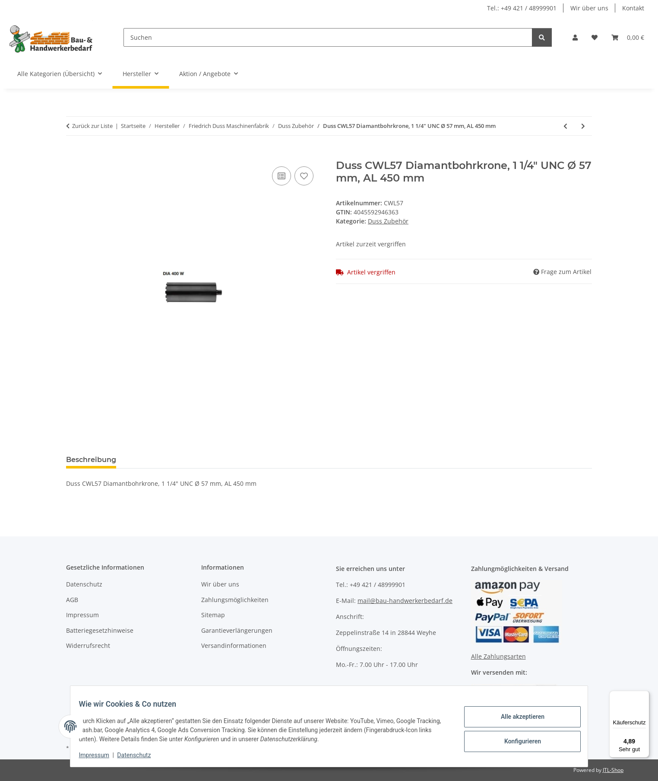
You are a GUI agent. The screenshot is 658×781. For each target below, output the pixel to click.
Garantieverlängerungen (236, 630)
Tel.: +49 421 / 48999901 (522, 8)
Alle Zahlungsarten (498, 656)
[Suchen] (327, 37)
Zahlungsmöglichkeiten (235, 600)
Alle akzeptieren (517, 717)
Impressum (99, 755)
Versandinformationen (233, 645)
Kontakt (633, 8)
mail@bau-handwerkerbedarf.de (404, 600)
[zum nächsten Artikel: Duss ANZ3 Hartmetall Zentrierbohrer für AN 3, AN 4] (583, 126)
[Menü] (644, 696)
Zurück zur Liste (92, 126)
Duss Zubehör (388, 221)
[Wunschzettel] (594, 37)
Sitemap (213, 615)
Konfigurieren (517, 739)
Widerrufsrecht (88, 645)
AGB (72, 600)
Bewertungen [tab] (155, 460)
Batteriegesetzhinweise (99, 630)
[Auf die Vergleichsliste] (281, 175)
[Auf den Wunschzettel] (303, 175)
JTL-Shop (613, 770)
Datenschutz (139, 755)
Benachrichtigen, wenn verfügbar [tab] (253, 460)
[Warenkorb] (627, 37)
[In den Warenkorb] (73, 154)
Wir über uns (589, 8)
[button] (575, 37)
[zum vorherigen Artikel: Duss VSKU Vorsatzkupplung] (565, 126)
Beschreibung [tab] (91, 460)
